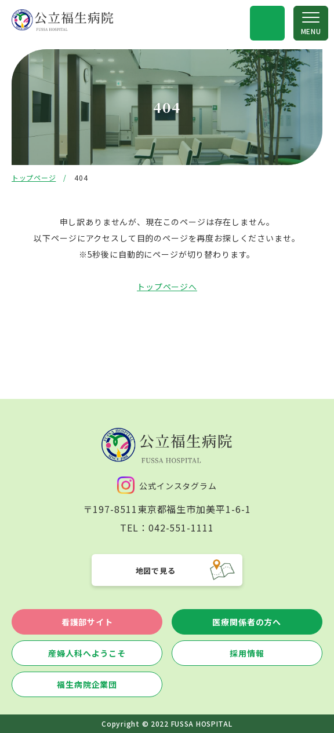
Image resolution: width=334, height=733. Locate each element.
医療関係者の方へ (246, 622)
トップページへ (167, 286)
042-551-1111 (181, 527)
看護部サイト (87, 622)
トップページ (34, 177)
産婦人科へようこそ (87, 653)
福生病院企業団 (87, 684)
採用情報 (247, 653)
